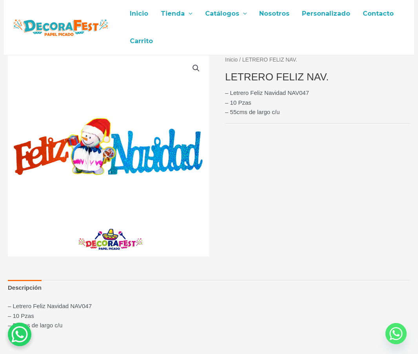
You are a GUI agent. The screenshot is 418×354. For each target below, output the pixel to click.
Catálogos (226, 13)
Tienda (177, 13)
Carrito (141, 41)
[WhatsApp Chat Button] (19, 334)
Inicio (139, 13)
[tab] (25, 288)
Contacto (378, 13)
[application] (189, 13)
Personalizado (326, 13)
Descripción (25, 287)
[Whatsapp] (396, 333)
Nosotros (274, 13)
